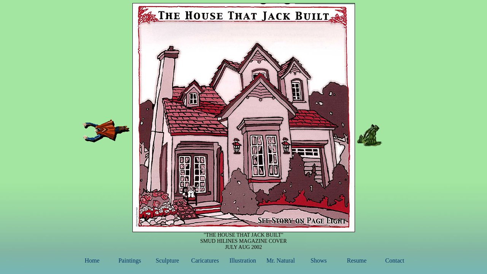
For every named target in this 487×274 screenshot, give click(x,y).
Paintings (129, 260)
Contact (394, 260)
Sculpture (167, 260)
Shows (318, 260)
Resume (357, 260)
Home (91, 260)
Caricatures (205, 260)
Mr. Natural (280, 260)
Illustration (242, 260)
